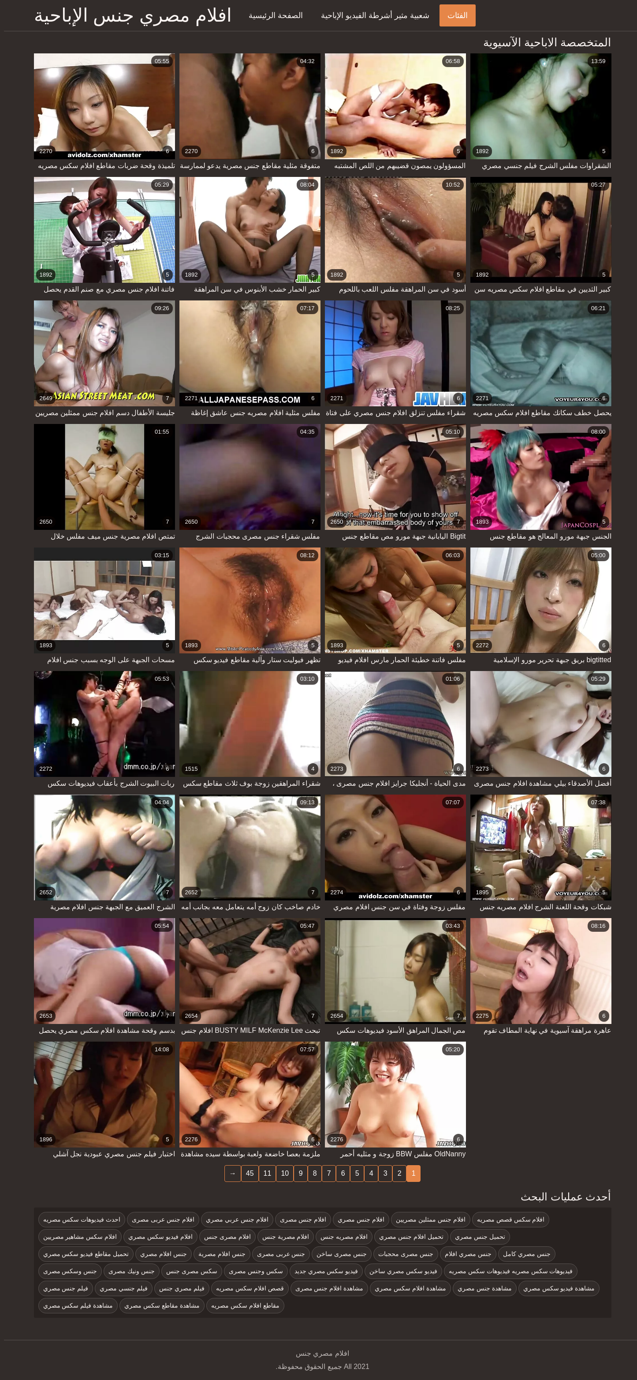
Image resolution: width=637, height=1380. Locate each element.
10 (281, 1173)
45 (246, 1173)
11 (264, 1173)
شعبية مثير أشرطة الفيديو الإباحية (371, 15)
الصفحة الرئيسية (272, 15)
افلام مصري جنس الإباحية (129, 15)
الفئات (453, 15)
